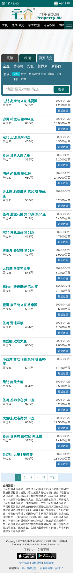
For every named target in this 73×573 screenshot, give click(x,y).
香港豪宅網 (46, 568)
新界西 (56, 66)
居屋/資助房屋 (37, 73)
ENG (16, 3)
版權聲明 (37, 562)
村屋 (23, 79)
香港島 (18, 66)
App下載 (62, 3)
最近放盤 (63, 110)
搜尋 (61, 89)
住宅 (23, 73)
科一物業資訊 (29, 568)
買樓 (9, 58)
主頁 (5, 25)
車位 (16, 79)
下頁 (53, 477)
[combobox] (29, 89)
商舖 (51, 73)
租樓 (27, 58)
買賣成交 (45, 58)
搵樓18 (59, 568)
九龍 (30, 66)
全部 (6, 66)
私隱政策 (49, 562)
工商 (59, 73)
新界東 (42, 66)
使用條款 (24, 562)
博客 (62, 25)
